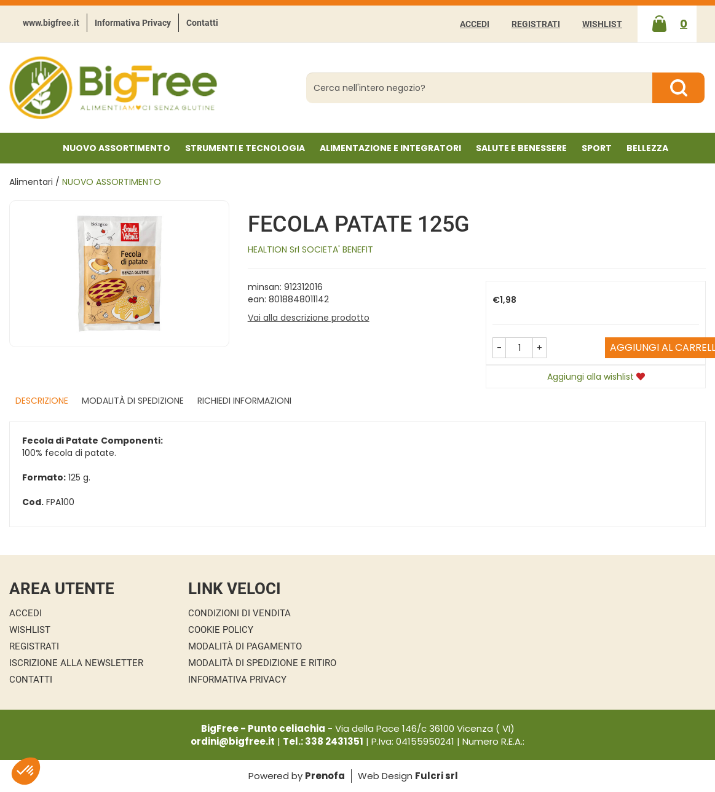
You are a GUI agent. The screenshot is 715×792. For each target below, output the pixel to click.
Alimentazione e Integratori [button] (390, 148)
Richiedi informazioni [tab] (244, 400)
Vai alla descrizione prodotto (308, 318)
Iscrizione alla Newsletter (76, 662)
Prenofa (325, 775)
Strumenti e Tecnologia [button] (245, 148)
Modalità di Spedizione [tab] (133, 400)
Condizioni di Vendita (239, 613)
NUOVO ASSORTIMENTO (116, 148)
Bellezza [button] (647, 148)
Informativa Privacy (133, 23)
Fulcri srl (436, 775)
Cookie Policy (220, 629)
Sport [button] (597, 148)
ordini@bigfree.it (233, 741)
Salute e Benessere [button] (521, 148)
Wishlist (602, 24)
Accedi (474, 24)
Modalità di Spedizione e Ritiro (262, 662)
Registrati (536, 24)
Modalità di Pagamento (245, 646)
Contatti (202, 23)
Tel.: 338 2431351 (323, 741)
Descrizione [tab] (41, 400)
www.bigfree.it (51, 23)
